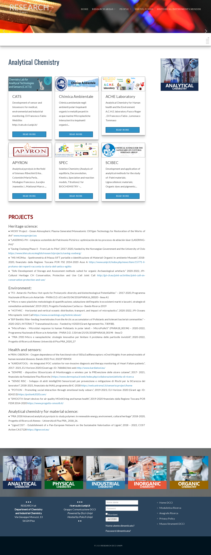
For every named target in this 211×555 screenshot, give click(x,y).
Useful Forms (144, 9)
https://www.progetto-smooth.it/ (45, 403)
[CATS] (30, 83)
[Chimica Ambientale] (76, 83)
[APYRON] (30, 149)
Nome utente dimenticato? (120, 525)
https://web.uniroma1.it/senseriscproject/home (106, 385)
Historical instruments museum (179, 9)
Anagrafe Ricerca (168, 513)
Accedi (112, 519)
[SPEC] (76, 149)
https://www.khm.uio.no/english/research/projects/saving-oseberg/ (44, 253)
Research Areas (104, 9)
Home (84, 9)
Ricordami (112, 514)
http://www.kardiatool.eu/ (91, 367)
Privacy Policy (167, 518)
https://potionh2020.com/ (32, 394)
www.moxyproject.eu (25, 235)
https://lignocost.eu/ (38, 429)
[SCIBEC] (123, 149)
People (125, 9)
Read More (29, 134)
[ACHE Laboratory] (123, 83)
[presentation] (4, 32)
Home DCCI (166, 502)
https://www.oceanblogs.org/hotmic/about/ (57, 314)
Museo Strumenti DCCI (172, 523)
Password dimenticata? (118, 530)
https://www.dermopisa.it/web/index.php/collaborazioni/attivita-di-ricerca (93, 376)
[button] (208, 37)
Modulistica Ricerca (170, 507)
